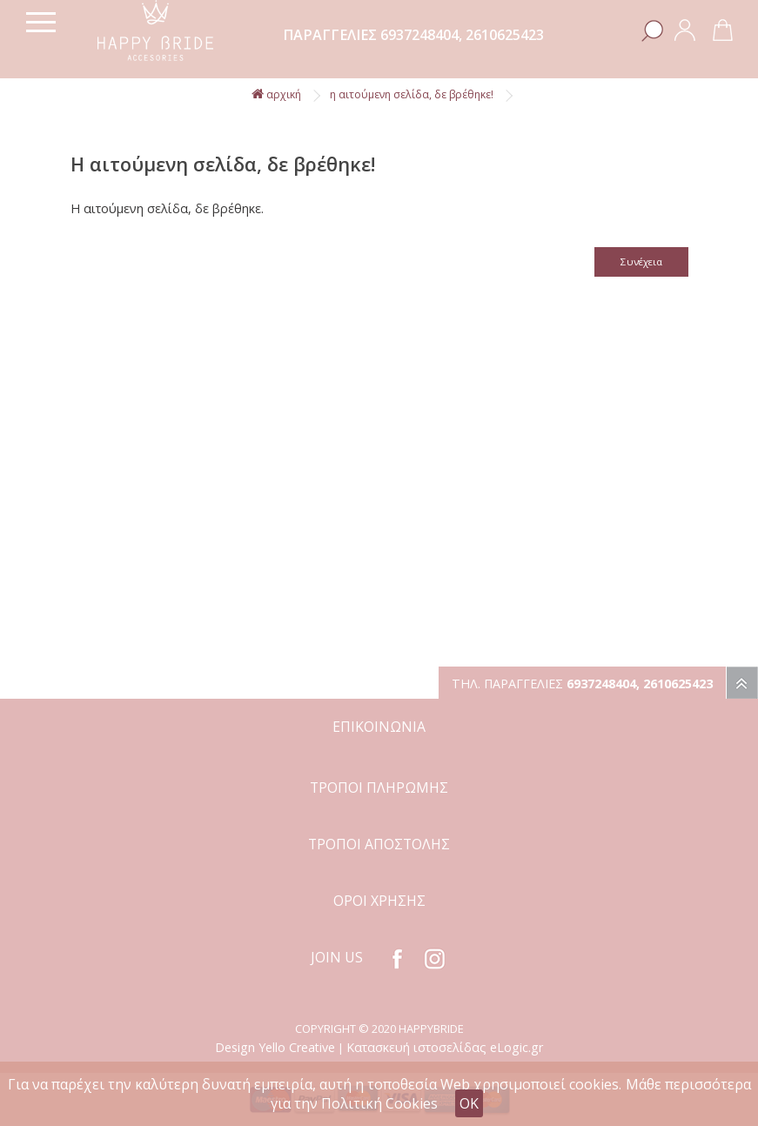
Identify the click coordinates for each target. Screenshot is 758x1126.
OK (469, 1103)
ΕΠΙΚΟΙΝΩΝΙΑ (379, 726)
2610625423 (505, 34)
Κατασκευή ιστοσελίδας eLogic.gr (444, 1047)
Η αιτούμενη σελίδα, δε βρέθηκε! (411, 94)
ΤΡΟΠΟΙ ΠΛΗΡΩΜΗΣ (379, 787)
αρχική (276, 94)
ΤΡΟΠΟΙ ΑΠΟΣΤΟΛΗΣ (379, 844)
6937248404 (419, 34)
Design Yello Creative (275, 1047)
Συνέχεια (641, 261)
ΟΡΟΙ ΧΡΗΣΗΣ (379, 900)
